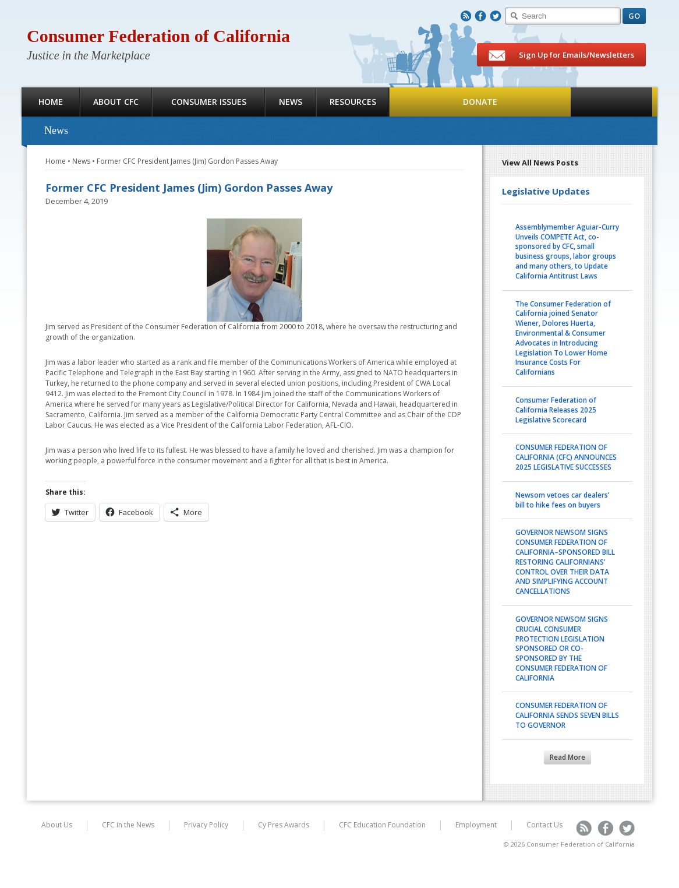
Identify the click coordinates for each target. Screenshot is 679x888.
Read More (567, 757)
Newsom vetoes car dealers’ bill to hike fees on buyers (562, 500)
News (290, 101)
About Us (56, 825)
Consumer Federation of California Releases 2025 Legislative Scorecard (555, 410)
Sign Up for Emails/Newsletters (561, 55)
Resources (353, 101)
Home (50, 101)
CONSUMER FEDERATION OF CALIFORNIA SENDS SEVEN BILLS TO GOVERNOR (567, 715)
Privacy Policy (206, 825)
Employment (476, 825)
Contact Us (544, 825)
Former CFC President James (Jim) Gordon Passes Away (187, 161)
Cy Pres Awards (283, 825)
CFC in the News (128, 825)
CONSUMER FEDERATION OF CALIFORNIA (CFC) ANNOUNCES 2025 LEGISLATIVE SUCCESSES (566, 457)
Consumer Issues (208, 101)
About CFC (116, 101)
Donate (480, 101)
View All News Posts (540, 162)
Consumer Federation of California (158, 35)
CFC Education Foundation (382, 825)
